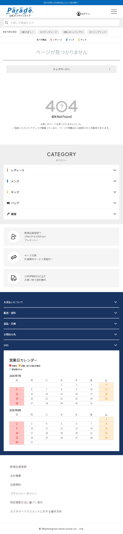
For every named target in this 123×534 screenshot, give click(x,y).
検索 (6, 22)
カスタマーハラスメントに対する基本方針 (36, 511)
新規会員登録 (18, 467)
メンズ (69, 39)
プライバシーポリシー (23, 493)
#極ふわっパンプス (73, 32)
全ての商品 (41, 39)
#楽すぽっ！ (27, 32)
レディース (55, 39)
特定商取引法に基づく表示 (26, 502)
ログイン (85, 13)
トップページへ (61, 69)
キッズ (81, 39)
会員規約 (15, 484)
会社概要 (15, 476)
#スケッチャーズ (48, 32)
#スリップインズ (97, 32)
